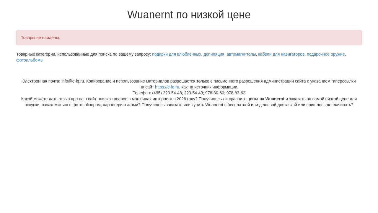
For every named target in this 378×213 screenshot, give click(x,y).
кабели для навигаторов (281, 54)
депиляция (213, 54)
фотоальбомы (29, 60)
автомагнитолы (241, 54)
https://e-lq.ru (167, 87)
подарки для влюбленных (176, 54)
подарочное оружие (326, 54)
